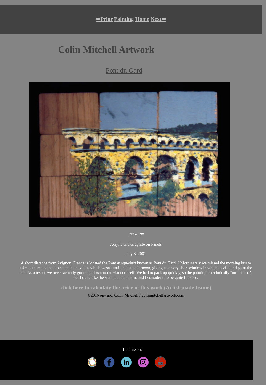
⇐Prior (104, 19)
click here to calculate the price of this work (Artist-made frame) (136, 287)
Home (142, 19)
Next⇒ (158, 19)
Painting (124, 19)
